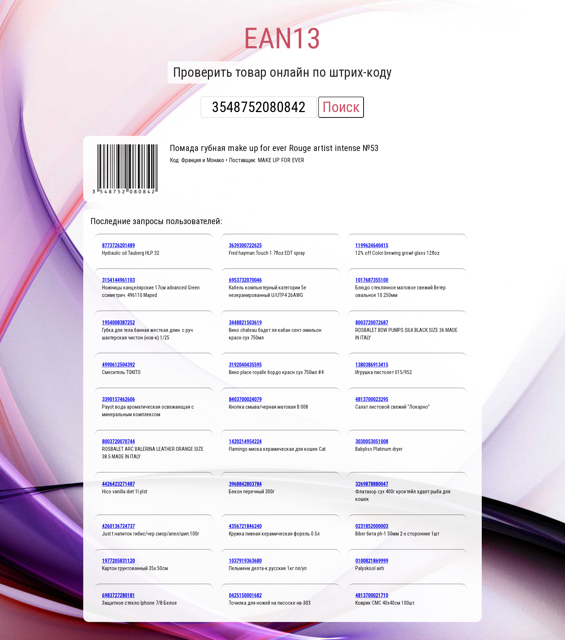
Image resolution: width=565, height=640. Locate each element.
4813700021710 (371, 595)
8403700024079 (245, 399)
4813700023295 (371, 399)
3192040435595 (245, 365)
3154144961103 (118, 280)
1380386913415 (371, 365)
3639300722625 (245, 245)
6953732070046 (245, 280)
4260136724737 (118, 526)
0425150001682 (245, 595)
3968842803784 (245, 484)
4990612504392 (118, 365)
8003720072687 (371, 322)
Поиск (341, 107)
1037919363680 (245, 561)
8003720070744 (118, 441)
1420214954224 (245, 441)
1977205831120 (118, 561)
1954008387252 (118, 322)
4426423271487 (118, 484)
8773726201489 (118, 245)
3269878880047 (371, 484)
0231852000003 (371, 526)
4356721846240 (245, 526)
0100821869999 (371, 561)
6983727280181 (118, 595)
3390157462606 (118, 399)
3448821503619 (245, 322)
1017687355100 (371, 280)
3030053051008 (371, 441)
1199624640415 (371, 245)
